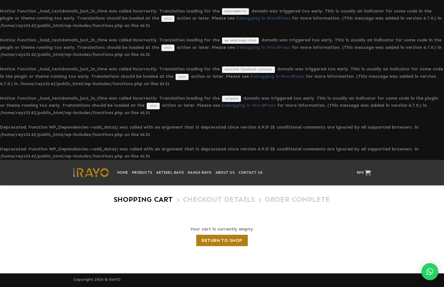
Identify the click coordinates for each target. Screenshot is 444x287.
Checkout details (219, 199)
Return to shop (222, 240)
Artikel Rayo (170, 172)
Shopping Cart (143, 199)
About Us (224, 172)
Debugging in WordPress (263, 18)
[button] (429, 271)
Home (122, 172)
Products (142, 172)
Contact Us (250, 172)
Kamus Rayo (200, 172)
